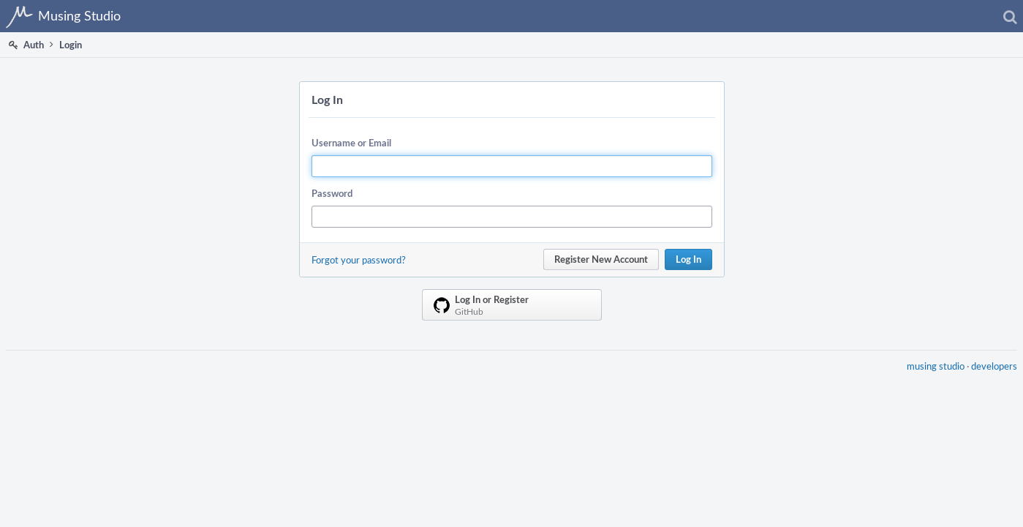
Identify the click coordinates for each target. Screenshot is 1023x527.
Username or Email (351, 142)
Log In (688, 259)
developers (988, 374)
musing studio (930, 374)
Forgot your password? (359, 259)
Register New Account (601, 259)
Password (332, 193)
